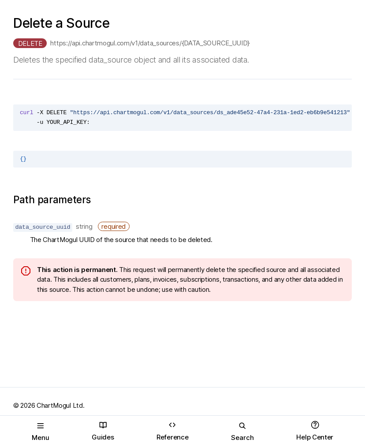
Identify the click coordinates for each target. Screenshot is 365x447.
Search (242, 431)
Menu (40, 431)
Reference (172, 431)
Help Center (314, 431)
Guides (103, 431)
